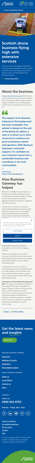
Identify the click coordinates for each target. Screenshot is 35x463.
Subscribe (9, 340)
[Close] (31, 220)
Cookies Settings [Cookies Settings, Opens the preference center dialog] (17, 230)
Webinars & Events (9, 360)
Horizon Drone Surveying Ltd (12, 96)
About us (5, 377)
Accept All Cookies (17, 240)
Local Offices (7, 380)
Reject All (17, 235)
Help (3, 433)
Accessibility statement (10, 424)
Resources (6, 357)
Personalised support (10, 368)
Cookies (5, 430)
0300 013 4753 (11, 402)
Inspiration (6, 364)
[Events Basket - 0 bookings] (21, 4)
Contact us (6, 384)
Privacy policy (7, 427)
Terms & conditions (9, 421)
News (4, 388)
